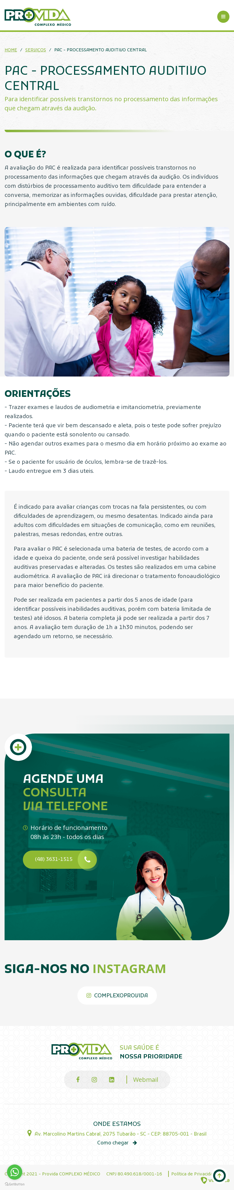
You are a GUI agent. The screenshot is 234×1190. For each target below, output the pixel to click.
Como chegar (117, 1143)
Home (11, 50)
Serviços (35, 50)
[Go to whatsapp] (14, 1172)
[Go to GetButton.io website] (14, 1184)
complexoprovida (117, 995)
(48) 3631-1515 (66, 860)
